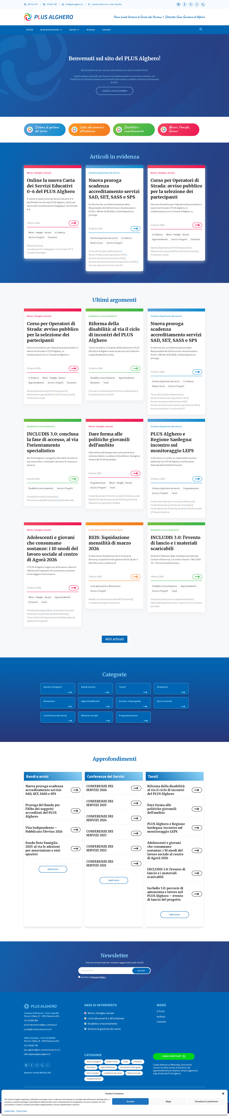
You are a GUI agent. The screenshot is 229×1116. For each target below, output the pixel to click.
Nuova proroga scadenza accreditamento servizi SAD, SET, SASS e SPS (114, 189)
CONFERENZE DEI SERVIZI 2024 (99, 820)
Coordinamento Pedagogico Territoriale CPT (49, 249)
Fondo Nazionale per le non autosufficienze (172, 501)
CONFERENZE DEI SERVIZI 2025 (99, 805)
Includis (41, 496)
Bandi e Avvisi (96, 243)
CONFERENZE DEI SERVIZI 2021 (99, 866)
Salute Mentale (66, 500)
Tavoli (106, 382)
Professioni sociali (160, 254)
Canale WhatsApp (171, 1059)
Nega (168, 1101)
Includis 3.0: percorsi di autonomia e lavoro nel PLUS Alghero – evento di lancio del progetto (165, 896)
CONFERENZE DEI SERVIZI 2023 (99, 836)
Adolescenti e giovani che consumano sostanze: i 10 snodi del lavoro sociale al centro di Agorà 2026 (52, 548)
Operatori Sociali (105, 394)
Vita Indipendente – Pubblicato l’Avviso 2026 (44, 832)
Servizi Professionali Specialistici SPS (107, 254)
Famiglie (41, 252)
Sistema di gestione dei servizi (47, 129)
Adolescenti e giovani (161, 251)
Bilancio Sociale (95, 719)
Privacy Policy (21, 1111)
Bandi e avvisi (37, 779)
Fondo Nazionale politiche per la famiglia (171, 505)
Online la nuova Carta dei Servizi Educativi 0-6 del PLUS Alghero (51, 186)
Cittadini (31, 252)
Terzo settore (96, 251)
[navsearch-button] (200, 29)
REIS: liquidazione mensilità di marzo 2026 (110, 543)
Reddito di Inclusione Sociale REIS (105, 599)
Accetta (130, 1101)
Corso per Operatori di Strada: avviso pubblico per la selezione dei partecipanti (176, 189)
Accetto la (93, 979)
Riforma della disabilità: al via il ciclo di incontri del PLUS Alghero (114, 332)
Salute (154, 247)
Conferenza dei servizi (57, 719)
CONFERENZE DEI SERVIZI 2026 (99, 790)
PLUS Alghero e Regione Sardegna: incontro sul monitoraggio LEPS (172, 442)
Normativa (95, 382)
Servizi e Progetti (36, 237)
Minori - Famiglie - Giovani (39, 232)
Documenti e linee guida (130, 1070)
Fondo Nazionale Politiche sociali (105, 496)
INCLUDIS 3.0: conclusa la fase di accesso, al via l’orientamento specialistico (52, 442)
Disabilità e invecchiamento (133, 129)
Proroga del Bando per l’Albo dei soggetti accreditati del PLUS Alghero (42, 813)
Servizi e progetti (94, 1064)
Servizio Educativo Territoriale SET (106, 265)
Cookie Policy (9, 1111)
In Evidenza (60, 232)
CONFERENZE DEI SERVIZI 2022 (99, 851)
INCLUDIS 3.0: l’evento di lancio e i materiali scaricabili (175, 543)
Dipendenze (164, 247)
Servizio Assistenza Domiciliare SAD (106, 258)
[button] (223, 1093)
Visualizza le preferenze (206, 1101)
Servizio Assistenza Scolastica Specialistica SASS (113, 261)
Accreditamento (112, 251)
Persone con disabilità (100, 391)
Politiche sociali (189, 251)
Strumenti (52, 237)
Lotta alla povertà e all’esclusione (92, 129)
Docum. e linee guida (133, 704)
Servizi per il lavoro (176, 602)
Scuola (38, 245)
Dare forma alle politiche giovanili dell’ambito (109, 439)
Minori (30, 245)
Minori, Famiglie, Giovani (179, 129)
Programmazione (98, 482)
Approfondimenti (160, 239)
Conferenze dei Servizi (105, 779)
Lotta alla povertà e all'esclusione (105, 586)
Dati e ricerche (171, 704)
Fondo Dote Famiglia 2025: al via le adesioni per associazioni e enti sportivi (42, 851)
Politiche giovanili (181, 247)
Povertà (128, 599)
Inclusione (52, 496)
